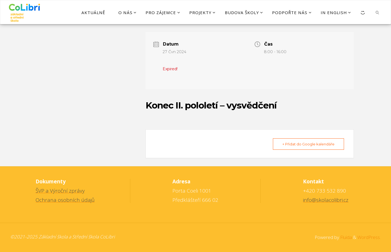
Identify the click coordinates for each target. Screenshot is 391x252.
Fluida (345, 237)
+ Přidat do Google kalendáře (308, 144)
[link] (377, 12)
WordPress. (369, 237)
